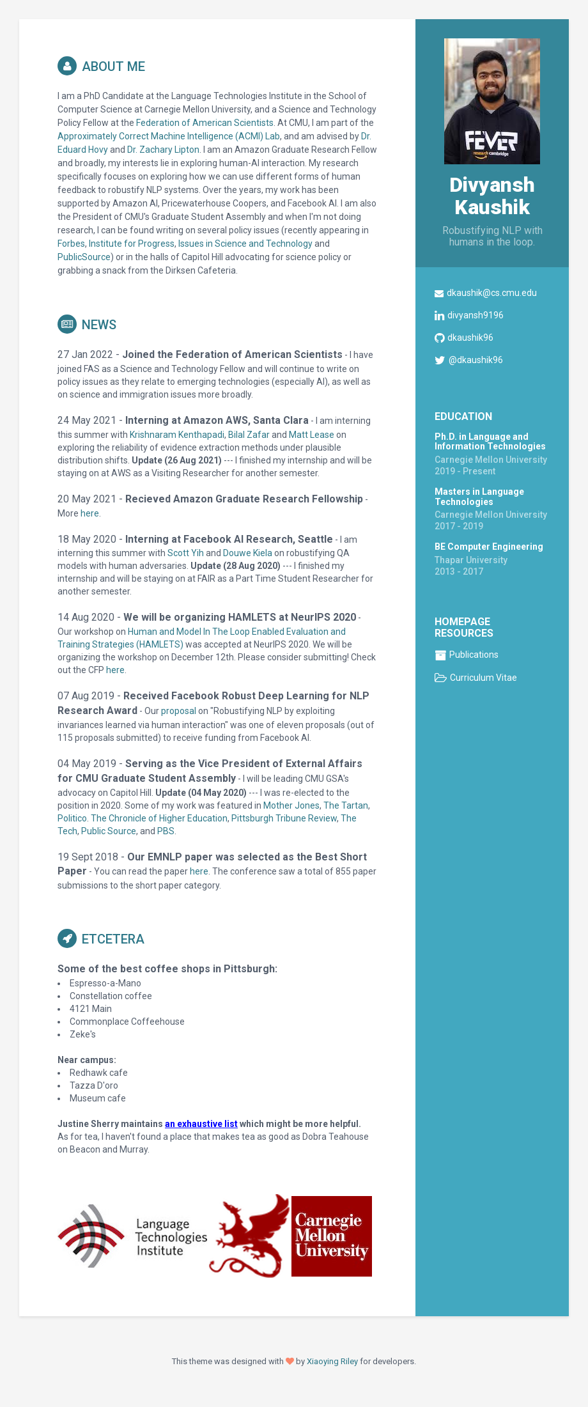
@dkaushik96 (476, 360)
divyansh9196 (475, 315)
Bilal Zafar (249, 435)
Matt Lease (311, 435)
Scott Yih (185, 553)
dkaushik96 (470, 337)
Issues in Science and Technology (245, 243)
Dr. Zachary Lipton (163, 149)
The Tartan (345, 805)
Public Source (108, 831)
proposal (178, 711)
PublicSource (84, 257)
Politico (72, 818)
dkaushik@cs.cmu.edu (492, 293)
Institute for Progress (131, 243)
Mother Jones (291, 805)
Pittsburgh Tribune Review (284, 818)
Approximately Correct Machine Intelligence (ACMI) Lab (169, 136)
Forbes (71, 243)
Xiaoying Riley (332, 1361)
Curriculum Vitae (483, 677)
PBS (165, 831)
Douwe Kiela (247, 553)
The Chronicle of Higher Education (159, 818)
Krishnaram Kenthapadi (177, 435)
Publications (474, 654)
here (90, 513)
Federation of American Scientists (205, 123)
